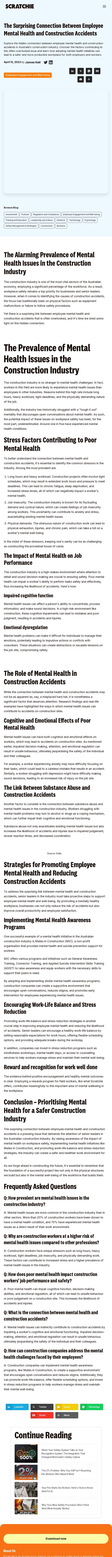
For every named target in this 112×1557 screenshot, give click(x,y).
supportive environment (68, 881)
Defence (61, 116)
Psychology (90, 116)
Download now (56, 1434)
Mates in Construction (49, 836)
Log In (59, 1486)
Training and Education (16, 116)
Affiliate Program (64, 1481)
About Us (7, 1481)
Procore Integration (66, 1491)
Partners (7, 1486)
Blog (5, 1496)
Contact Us (8, 1511)
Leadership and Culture (42, 116)
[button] (104, 6)
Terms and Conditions (13, 1553)
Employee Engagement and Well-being (81, 110)
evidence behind (20, 972)
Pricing (6, 1491)
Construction (47, 121)
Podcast (25, 110)
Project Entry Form (65, 1501)
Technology (74, 116)
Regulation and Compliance (46, 110)
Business (61, 121)
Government (11, 110)
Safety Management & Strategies (21, 121)
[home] (20, 6)
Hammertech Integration (68, 1496)
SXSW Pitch (9, 1506)
